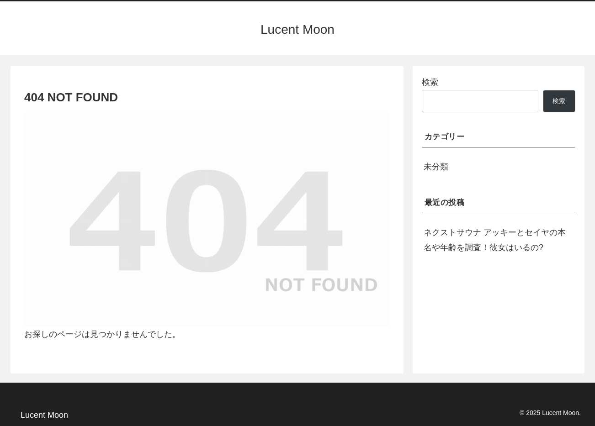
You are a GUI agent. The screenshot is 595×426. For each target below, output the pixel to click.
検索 (430, 82)
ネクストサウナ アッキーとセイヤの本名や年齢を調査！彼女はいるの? (495, 240)
